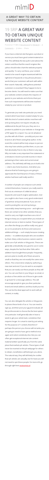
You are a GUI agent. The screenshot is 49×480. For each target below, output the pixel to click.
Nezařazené (25, 45)
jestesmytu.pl (25, 365)
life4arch (36, 45)
